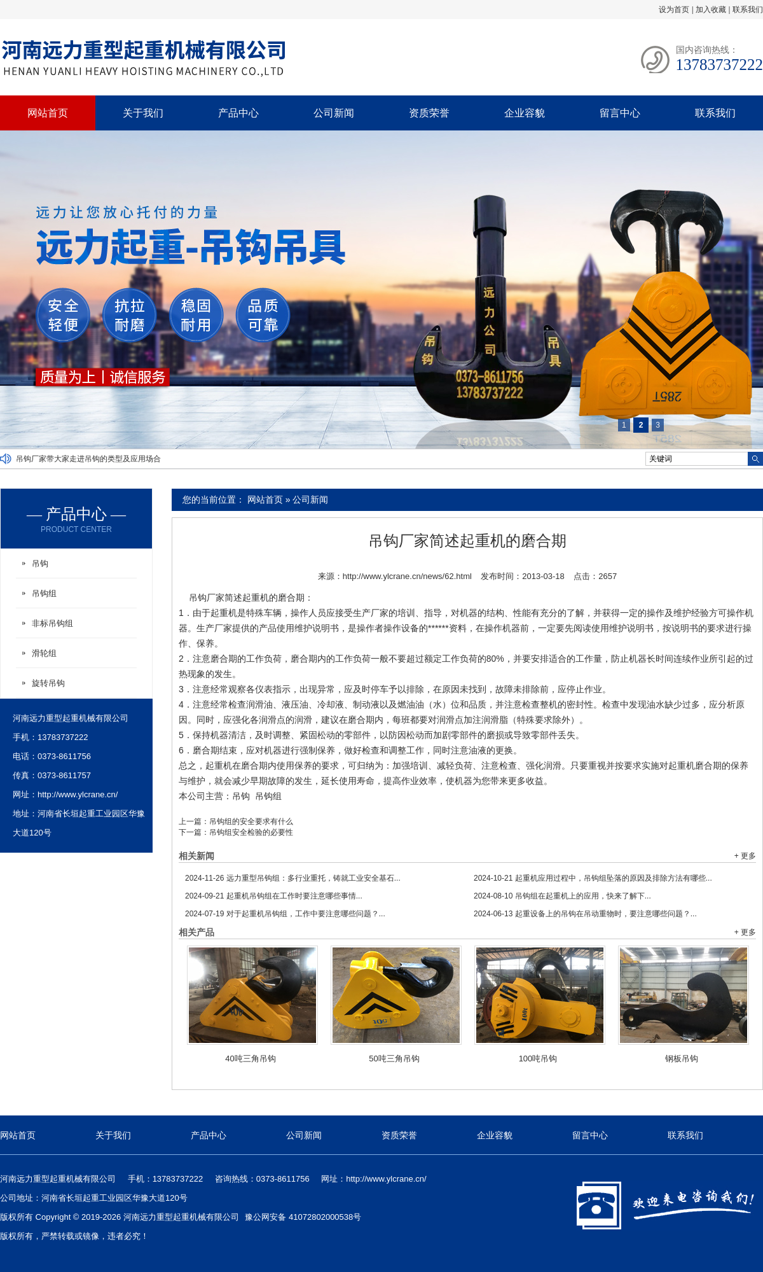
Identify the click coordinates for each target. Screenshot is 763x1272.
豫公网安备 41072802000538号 (303, 1217)
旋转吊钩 (48, 683)
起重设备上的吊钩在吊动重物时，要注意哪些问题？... (585, 913)
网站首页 (47, 113)
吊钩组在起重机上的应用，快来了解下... (562, 895)
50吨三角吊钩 (394, 1058)
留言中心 (620, 113)
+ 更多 (745, 855)
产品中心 (238, 113)
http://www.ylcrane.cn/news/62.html (407, 576)
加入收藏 (711, 9)
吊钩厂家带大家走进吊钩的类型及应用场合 (88, 458)
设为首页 (674, 9)
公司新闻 (333, 113)
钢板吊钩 (681, 1058)
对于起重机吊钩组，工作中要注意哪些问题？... (285, 913)
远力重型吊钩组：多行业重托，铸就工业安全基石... (293, 878)
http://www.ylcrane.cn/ (78, 794)
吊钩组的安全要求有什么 (251, 821)
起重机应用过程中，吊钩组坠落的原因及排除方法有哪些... (593, 878)
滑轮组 (44, 653)
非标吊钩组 (52, 623)
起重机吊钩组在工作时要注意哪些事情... (273, 895)
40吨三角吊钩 (250, 1058)
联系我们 (747, 9)
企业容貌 (524, 113)
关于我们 (143, 113)
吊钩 (241, 796)
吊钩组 (268, 796)
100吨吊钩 (538, 1058)
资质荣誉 (429, 113)
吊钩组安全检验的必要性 (251, 832)
